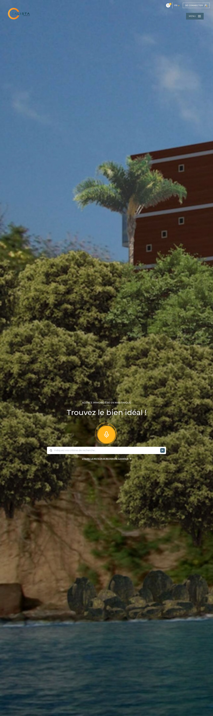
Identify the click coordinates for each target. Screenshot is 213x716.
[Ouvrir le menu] (195, 16)
